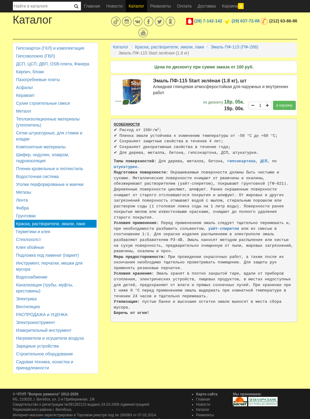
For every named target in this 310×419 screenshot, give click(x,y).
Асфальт (24, 87)
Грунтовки (26, 215)
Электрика (26, 298)
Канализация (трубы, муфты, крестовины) (44, 287)
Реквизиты (160, 6)
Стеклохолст (28, 239)
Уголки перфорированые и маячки (50, 184)
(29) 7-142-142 (208, 20)
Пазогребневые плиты (38, 79)
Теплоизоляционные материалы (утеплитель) (48, 122)
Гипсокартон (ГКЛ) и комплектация (50, 48)
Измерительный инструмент (43, 330)
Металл (23, 111)
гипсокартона (241, 161)
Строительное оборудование (44, 353)
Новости (114, 6)
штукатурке (125, 167)
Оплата (184, 6)
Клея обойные (30, 247)
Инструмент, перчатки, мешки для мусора (49, 266)
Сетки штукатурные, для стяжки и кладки (49, 135)
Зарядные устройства (37, 346)
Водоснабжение (32, 277)
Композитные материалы (41, 146)
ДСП (263, 161)
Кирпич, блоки (30, 71)
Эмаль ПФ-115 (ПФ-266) (234, 47)
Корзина (233, 6)
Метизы (23, 192)
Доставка (207, 6)
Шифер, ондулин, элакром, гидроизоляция (42, 157)
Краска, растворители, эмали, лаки (50, 223)
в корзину (284, 105)
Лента (22, 200)
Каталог (136, 6)
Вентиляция (28, 306)
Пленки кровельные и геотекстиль (49, 168)
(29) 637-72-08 (246, 20)
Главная (92, 6)
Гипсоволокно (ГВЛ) (35, 56)
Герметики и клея (33, 231)
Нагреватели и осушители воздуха (50, 338)
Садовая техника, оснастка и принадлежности (44, 364)
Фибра (22, 208)
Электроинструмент (35, 322)
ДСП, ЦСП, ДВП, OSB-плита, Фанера (52, 63)
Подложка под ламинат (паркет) (47, 255)
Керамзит (25, 95)
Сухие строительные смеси (43, 103)
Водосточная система (37, 176)
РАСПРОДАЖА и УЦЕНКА (42, 314)
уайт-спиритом (223, 228)
